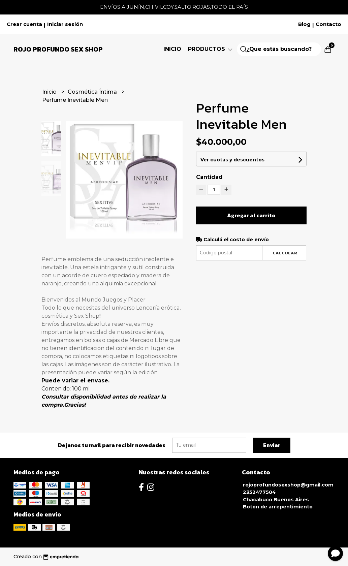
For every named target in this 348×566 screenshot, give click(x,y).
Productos (210, 49)
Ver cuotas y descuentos (232, 160)
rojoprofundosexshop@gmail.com (288, 485)
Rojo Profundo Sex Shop (58, 49)
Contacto (328, 24)
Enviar (271, 445)
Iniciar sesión (65, 24)
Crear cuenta (24, 24)
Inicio (172, 49)
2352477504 (259, 492)
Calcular (285, 253)
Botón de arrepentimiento (278, 507)
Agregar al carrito (251, 215)
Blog (304, 24)
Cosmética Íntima (93, 92)
